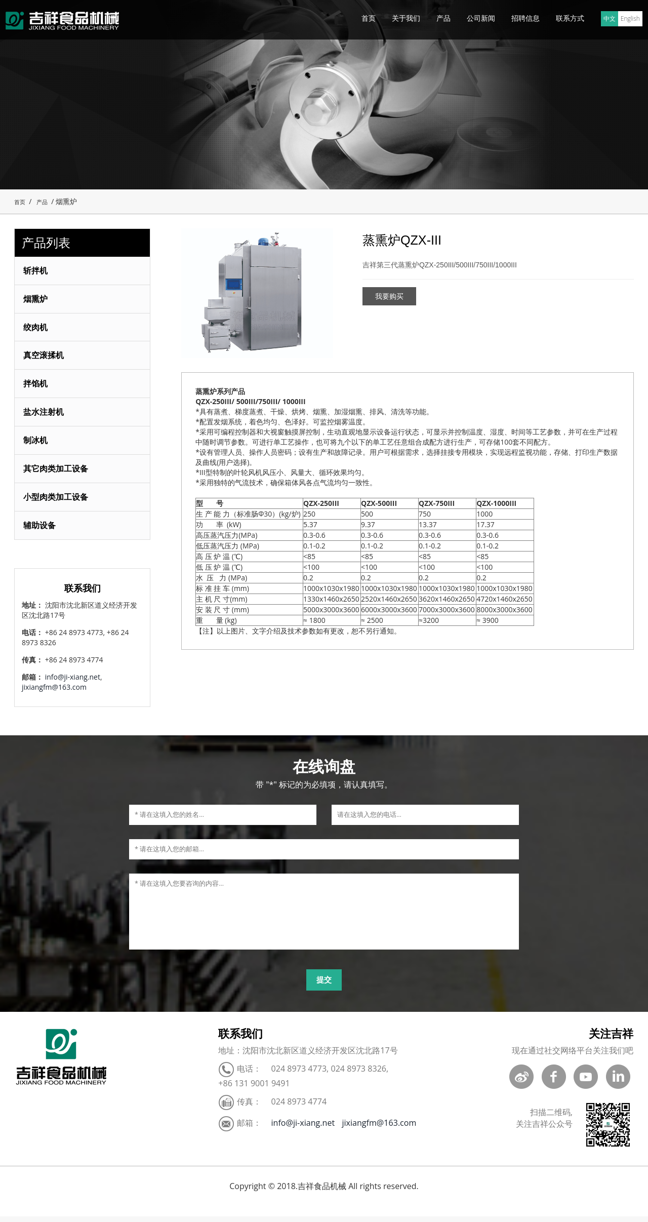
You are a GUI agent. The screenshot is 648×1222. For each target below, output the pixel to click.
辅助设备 (40, 530)
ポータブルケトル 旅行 (135, 1216)
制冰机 (36, 443)
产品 (443, 18)
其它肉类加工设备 (56, 472)
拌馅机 (36, 385)
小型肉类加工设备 (56, 501)
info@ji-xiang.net (72, 682)
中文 (609, 18)
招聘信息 (525, 18)
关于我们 (406, 18)
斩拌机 (36, 270)
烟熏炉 (36, 299)
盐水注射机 (44, 414)
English (630, 18)
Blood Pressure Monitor (49, 1216)
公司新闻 (481, 18)
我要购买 (389, 296)
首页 (368, 18)
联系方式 (570, 18)
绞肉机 (36, 328)
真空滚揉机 (44, 357)
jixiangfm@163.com (54, 692)
